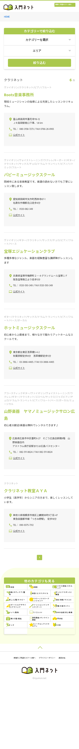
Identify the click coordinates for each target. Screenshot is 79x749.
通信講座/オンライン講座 (24, 668)
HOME (7, 17)
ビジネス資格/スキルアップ (24, 601)
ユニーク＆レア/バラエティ (59, 678)
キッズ (15, 679)
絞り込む (39, 63)
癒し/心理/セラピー (23, 621)
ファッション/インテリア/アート (24, 639)
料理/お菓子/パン (57, 640)
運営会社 (54, 722)
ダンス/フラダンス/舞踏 (60, 611)
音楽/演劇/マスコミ (23, 630)
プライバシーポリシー (33, 722)
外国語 (51, 592)
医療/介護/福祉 (56, 659)
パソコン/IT (54, 649)
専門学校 (52, 669)
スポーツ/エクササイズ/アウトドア (59, 630)
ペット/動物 (19, 649)
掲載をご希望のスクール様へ (57, 6)
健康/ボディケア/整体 (60, 601)
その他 (15, 688)
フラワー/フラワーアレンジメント (59, 620)
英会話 (15, 592)
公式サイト (19, 135)
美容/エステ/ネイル (23, 611)
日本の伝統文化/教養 (24, 659)
